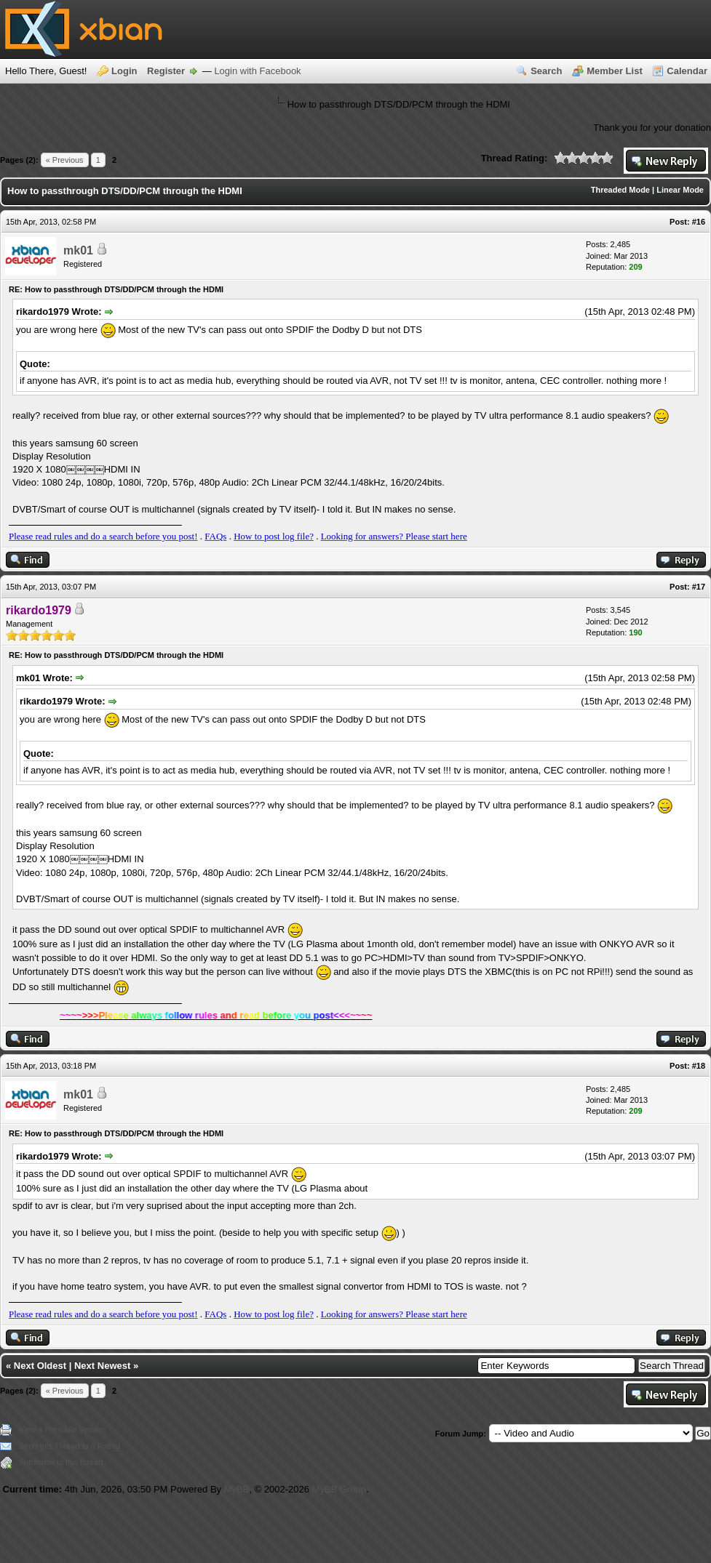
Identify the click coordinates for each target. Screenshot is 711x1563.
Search (546, 70)
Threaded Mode (620, 189)
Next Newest (102, 1365)
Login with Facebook (257, 70)
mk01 (78, 250)
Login (124, 70)
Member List (615, 70)
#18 (698, 1065)
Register (166, 70)
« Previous (65, 160)
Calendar (687, 70)
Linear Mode (680, 189)
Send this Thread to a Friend (69, 1446)
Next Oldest (40, 1365)
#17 (698, 586)
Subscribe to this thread (61, 1462)
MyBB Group (339, 1489)
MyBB (237, 1489)
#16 (698, 221)
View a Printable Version (62, 1429)
